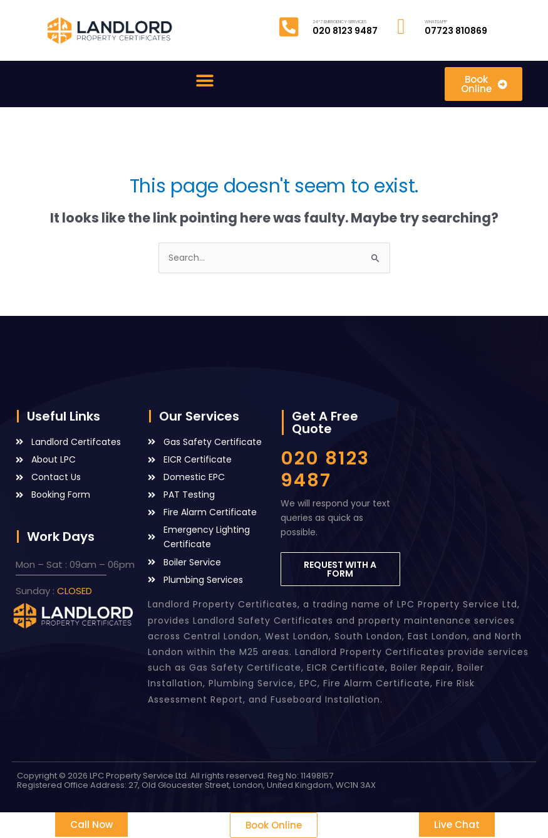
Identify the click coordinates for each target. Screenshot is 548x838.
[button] (205, 81)
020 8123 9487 (325, 469)
